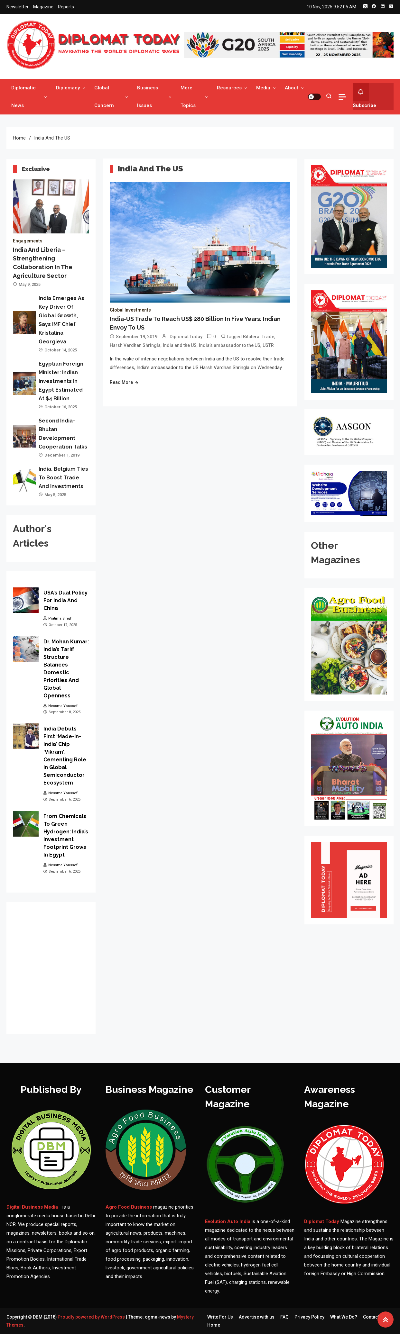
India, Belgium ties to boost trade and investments (63, 477)
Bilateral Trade (258, 336)
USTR (268, 345)
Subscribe (364, 95)
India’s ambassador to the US (229, 345)
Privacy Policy (309, 1317)
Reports (66, 6)
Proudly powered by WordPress (92, 1317)
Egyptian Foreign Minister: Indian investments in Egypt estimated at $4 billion (61, 381)
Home (213, 1325)
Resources (229, 88)
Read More (121, 382)
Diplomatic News (23, 96)
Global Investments (130, 310)
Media (263, 88)
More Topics (188, 96)
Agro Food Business (129, 1207)
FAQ (284, 1317)
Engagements (27, 240)
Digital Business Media (32, 1207)
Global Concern (104, 96)
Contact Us (374, 1317)
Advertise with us (256, 1317)
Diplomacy (68, 88)
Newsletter (17, 6)
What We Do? (343, 1317)
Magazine (43, 6)
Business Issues (147, 96)
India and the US (180, 345)
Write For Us (220, 1317)
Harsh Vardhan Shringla (135, 345)
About (291, 88)
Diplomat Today (186, 336)
